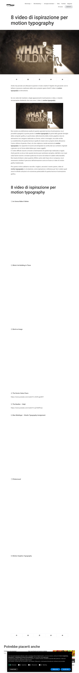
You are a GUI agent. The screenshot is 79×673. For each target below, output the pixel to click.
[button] (70, 654)
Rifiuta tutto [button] (55, 669)
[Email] (62, 79)
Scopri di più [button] (13, 669)
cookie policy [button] (45, 657)
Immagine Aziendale (49, 4)
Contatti (68, 6)
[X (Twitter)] (28, 79)
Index (5, 653)
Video (58, 3)
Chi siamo (60, 6)
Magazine (69, 3)
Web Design (28, 4)
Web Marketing (38, 4)
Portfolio (63, 3)
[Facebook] (16, 79)
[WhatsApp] (51, 79)
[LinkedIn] (39, 79)
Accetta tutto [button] (66, 669)
